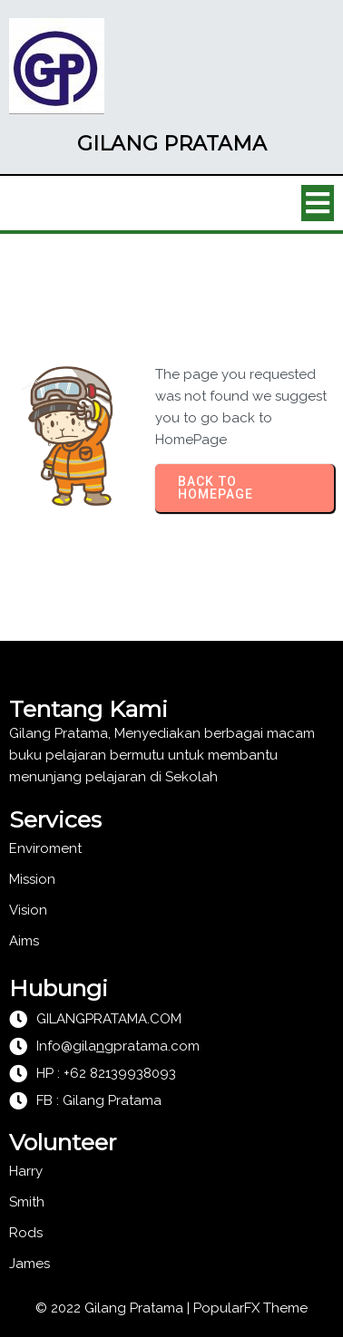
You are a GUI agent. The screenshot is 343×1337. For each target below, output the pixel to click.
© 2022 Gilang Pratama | (114, 1308)
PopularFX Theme (250, 1308)
